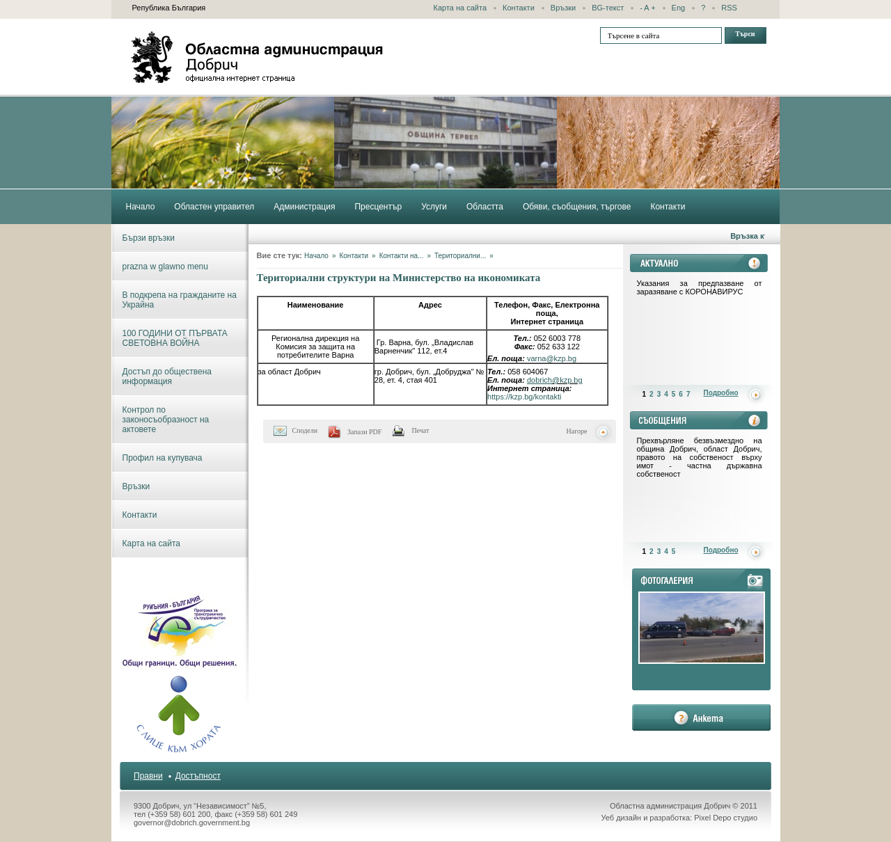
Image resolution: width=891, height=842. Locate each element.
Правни (148, 776)
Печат (420, 430)
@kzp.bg (567, 380)
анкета (701, 717)
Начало (316, 256)
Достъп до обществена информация (167, 376)
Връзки (563, 7)
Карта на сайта (460, 7)
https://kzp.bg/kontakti (524, 396)
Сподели (305, 430)
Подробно (721, 393)
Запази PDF (364, 432)
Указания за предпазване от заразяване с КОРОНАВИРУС (699, 287)
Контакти (519, 7)
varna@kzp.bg (551, 358)
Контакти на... (401, 256)
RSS (729, 7)
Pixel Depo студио (725, 817)
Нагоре (577, 431)
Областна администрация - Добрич (257, 57)
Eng (679, 7)
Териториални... (460, 256)
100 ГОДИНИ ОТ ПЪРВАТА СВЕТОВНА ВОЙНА (175, 338)
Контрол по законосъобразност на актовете (166, 419)
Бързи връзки (149, 238)
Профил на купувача (163, 458)
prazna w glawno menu (165, 266)
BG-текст (608, 7)
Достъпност (198, 776)
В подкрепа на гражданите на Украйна (180, 300)
